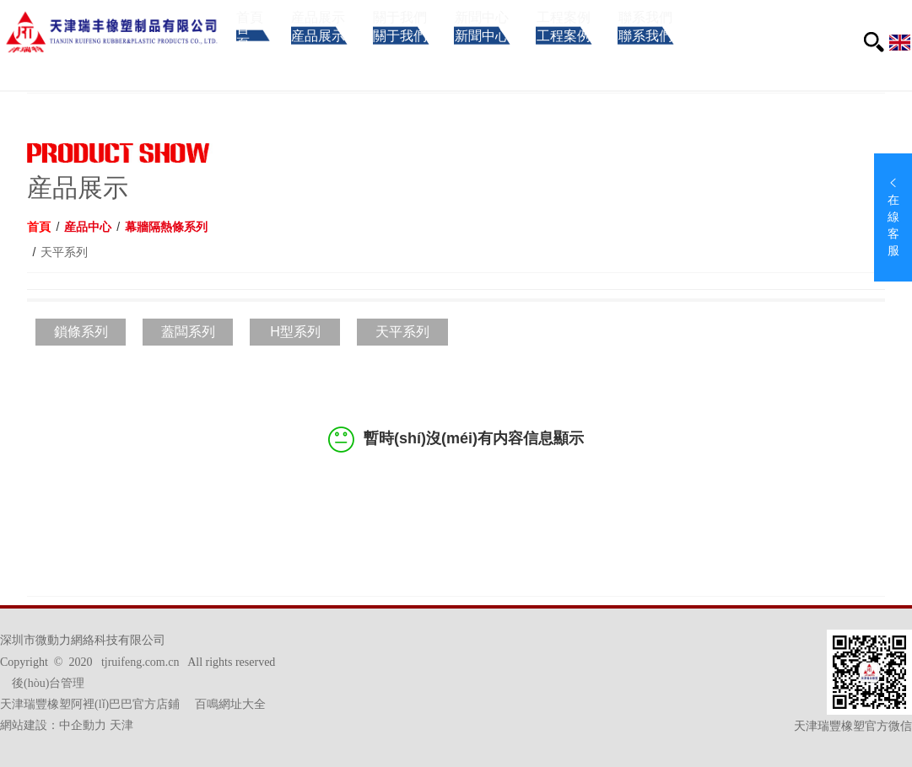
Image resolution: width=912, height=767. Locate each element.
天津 (121, 725)
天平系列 (402, 331)
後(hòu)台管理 (48, 683)
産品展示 (335, 57)
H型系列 (295, 331)
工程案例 (628, 57)
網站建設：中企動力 (53, 725)
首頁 (251, 57)
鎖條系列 (81, 331)
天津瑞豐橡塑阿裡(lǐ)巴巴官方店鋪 (90, 704)
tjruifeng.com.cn (140, 662)
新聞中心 (531, 57)
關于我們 (433, 57)
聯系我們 (726, 57)
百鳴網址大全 (230, 704)
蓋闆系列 (188, 331)
